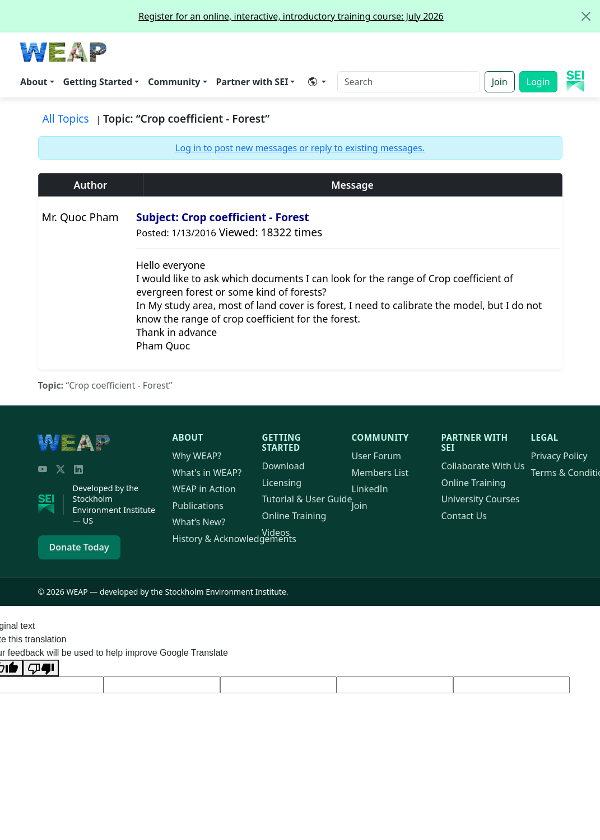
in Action (204, 489)
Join (500, 82)
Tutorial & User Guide (307, 499)
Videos (276, 532)
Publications (198, 506)
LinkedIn (369, 489)
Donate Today (79, 547)
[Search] (408, 81)
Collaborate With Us (482, 466)
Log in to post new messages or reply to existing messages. (300, 148)
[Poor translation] (41, 668)
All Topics (66, 118)
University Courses (480, 499)
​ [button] (312, 81)
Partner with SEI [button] (252, 82)
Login (538, 82)
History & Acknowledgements (234, 539)
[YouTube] (42, 469)
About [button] (34, 82)
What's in (207, 472)
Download (283, 466)
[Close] (586, 16)
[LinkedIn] (78, 469)
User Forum (376, 456)
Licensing (281, 483)
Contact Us (463, 516)
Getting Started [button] (98, 82)
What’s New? (199, 522)
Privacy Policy (559, 456)
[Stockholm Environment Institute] (51, 504)
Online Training (294, 516)
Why (197, 456)
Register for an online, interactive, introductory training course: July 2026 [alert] (368, 16)
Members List (379, 472)
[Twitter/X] (60, 469)
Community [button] (174, 82)
